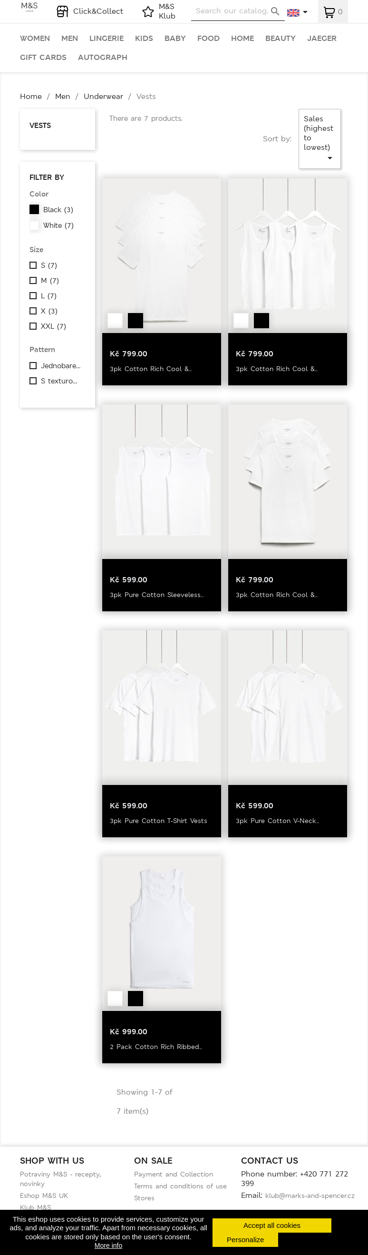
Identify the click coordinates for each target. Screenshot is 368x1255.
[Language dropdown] (298, 13)
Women (35, 38)
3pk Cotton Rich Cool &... (151, 368)
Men (69, 38)
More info (108, 1245)
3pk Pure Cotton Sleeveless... (156, 594)
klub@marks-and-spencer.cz (310, 1195)
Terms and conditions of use (180, 1186)
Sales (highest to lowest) (320, 139)
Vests (40, 125)
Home (242, 38)
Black (58, 210)
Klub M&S (35, 1207)
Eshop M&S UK (44, 1195)
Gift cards (43, 57)
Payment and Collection (173, 1174)
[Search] (238, 11)
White (58, 225)
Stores (144, 1198)
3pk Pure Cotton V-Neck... (277, 820)
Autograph (102, 57)
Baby (175, 38)
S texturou (62, 381)
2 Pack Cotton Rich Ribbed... (156, 1046)
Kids (144, 38)
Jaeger (322, 38)
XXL (53, 326)
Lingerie (106, 38)
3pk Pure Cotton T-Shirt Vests (158, 820)
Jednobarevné (62, 366)
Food (208, 38)
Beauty (280, 38)
